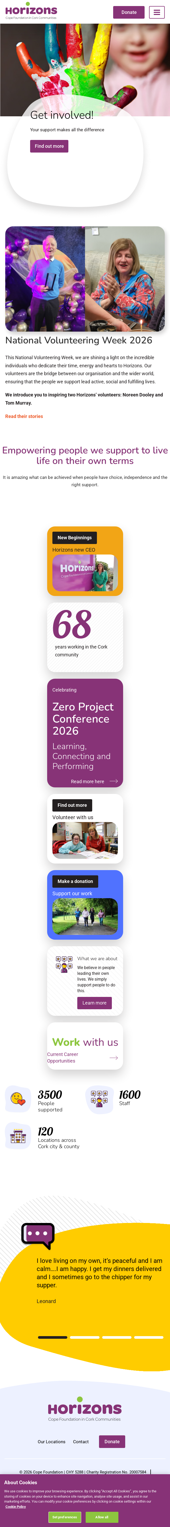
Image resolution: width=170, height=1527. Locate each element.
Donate (129, 12)
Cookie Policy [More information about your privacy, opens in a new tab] (16, 1507)
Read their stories (24, 419)
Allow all (101, 1517)
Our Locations (51, 1444)
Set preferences (64, 1517)
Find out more (49, 149)
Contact (81, 1444)
